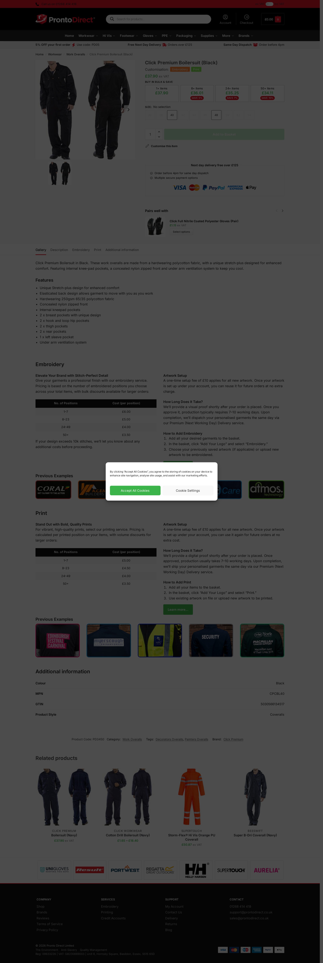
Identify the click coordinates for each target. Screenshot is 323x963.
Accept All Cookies (135, 491)
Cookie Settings (188, 491)
